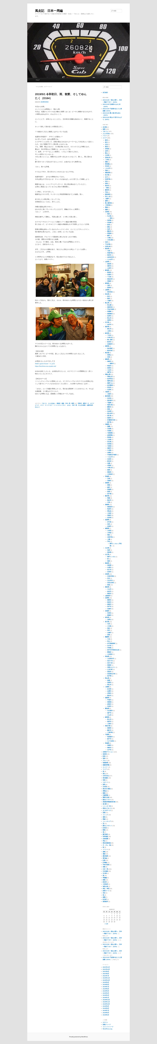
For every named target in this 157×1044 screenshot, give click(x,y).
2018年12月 (106, 999)
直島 (108, 634)
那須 (106, 146)
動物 (104, 830)
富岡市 (109, 287)
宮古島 (109, 441)
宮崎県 (107, 483)
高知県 (107, 656)
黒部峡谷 (110, 313)
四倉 (106, 170)
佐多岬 (109, 411)
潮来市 (109, 747)
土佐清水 (110, 654)
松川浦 (107, 175)
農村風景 (105, 856)
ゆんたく (37, 407)
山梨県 (107, 290)
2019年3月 (106, 995)
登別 (111, 218)
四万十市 (110, 661)
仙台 (106, 181)
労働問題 (105, 795)
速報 (104, 851)
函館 (106, 209)
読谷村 (109, 461)
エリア (105, 138)
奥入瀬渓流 (108, 203)
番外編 (105, 858)
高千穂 (109, 493)
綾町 (108, 487)
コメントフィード (108, 1026)
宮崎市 (109, 480)
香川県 (107, 621)
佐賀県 (107, 519)
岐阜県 (107, 333)
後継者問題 (106, 765)
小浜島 (109, 439)
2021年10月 (106, 969)
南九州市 (110, 413)
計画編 (105, 862)
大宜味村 (110, 474)
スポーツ (105, 782)
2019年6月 (106, 989)
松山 (108, 641)
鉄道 (104, 756)
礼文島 (109, 216)
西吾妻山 (107, 164)
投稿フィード (107, 1024)
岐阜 (106, 140)
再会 (104, 841)
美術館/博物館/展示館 (109, 802)
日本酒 (105, 786)
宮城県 (107, 476)
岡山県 (107, 678)
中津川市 (110, 337)
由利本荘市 (110, 257)
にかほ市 (110, 259)
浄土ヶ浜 (107, 196)
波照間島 (110, 435)
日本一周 (67, 403)
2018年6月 (106, 1012)
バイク (42, 405)
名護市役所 (90, 405)
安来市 (109, 572)
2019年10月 (106, 980)
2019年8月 (106, 984)
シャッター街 (107, 806)
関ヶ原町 (110, 339)
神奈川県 (107, 726)
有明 (108, 357)
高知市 (109, 671)
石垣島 (109, 428)
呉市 (108, 578)
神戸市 (109, 606)
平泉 (106, 192)
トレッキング (107, 821)
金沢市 (109, 324)
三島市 (109, 723)
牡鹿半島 (107, 179)
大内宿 (107, 155)
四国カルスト (111, 667)
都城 (108, 485)
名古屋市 (110, 710)
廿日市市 (110, 580)
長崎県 (107, 504)
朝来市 (109, 602)
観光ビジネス (107, 799)
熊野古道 (110, 381)
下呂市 (109, 335)
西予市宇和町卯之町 (113, 650)
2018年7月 (106, 1010)
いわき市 (107, 168)
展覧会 (105, 791)
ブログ (38, 80)
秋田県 (107, 248)
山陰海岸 (107, 595)
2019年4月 (106, 993)
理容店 (80, 403)
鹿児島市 (110, 400)
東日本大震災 (107, 789)
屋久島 (109, 415)
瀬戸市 (109, 713)
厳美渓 (107, 190)
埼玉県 (107, 294)
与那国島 (110, 433)
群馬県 (107, 283)
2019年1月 (106, 997)
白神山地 (107, 246)
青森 (106, 207)
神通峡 (109, 311)
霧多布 (109, 231)
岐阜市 (109, 342)
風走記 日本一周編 (49, 10)
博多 (108, 535)
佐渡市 (109, 274)
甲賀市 (109, 700)
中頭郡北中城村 (112, 454)
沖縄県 (107, 424)
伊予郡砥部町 (111, 643)
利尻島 (109, 220)
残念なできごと (107, 808)
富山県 (107, 303)
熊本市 (109, 500)
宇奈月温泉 (110, 309)
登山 (104, 773)
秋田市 (109, 255)
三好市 (109, 370)
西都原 (109, 489)
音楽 (104, 780)
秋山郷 (109, 305)
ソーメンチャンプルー (59, 405)
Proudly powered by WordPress (78, 1037)
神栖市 (109, 745)
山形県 (107, 261)
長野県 (107, 346)
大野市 (109, 331)
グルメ (105, 760)
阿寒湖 (109, 233)
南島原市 (110, 507)
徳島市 (109, 361)
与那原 (109, 446)
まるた (69, 405)
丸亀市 (109, 632)
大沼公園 (110, 240)
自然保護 (105, 838)
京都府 (107, 611)
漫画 (104, 817)
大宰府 (109, 533)
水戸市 (109, 749)
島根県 (107, 563)
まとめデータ (107, 810)
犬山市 (109, 715)
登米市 (107, 185)
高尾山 (109, 355)
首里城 (109, 444)
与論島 (109, 402)
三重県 (107, 687)
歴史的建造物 (107, 843)
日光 (106, 144)
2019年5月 (106, 991)
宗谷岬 (109, 222)
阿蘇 (108, 498)
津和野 (109, 565)
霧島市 (109, 407)
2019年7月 (106, 986)
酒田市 (109, 266)
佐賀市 (109, 526)
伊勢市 (109, 693)
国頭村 (58, 403)
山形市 (109, 268)
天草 (108, 502)
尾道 (108, 585)
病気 (104, 784)
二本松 (107, 159)
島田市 (109, 721)
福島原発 (107, 172)
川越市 (109, 300)
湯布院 (109, 552)
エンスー (105, 767)
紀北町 (109, 689)
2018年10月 (106, 1004)
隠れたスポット (107, 825)
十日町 (109, 276)
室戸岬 (109, 676)
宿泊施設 (105, 778)
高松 (108, 628)
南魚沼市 (110, 279)
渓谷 (104, 893)
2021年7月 (106, 976)
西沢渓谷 (110, 292)
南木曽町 (110, 348)
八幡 (108, 539)
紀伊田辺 (110, 378)
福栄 (108, 561)
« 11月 (106, 924)
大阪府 (107, 392)
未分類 (105, 127)
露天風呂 (105, 834)
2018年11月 (106, 1002)
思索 (104, 812)
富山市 (109, 318)
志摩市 (109, 691)
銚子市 (109, 739)
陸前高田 (107, 194)
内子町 (109, 645)
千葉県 (107, 734)
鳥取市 (109, 593)
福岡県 (107, 528)
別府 (108, 550)
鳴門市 (109, 372)
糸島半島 (110, 537)
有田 (108, 524)
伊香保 (107, 149)
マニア (105, 769)
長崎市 (109, 515)
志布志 (109, 398)
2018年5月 (106, 1015)
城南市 (109, 448)
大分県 (107, 548)
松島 (106, 183)
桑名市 (109, 695)
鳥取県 (107, 587)
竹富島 (109, 431)
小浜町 (109, 513)
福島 (106, 162)
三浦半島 (110, 732)
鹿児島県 (107, 396)
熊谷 (108, 298)
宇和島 (109, 648)
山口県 (107, 554)
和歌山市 (110, 376)
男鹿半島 (110, 253)
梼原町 (109, 665)
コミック (105, 815)
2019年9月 (106, 982)
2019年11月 (106, 978)
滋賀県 (107, 697)
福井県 (107, 326)
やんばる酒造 (81, 405)
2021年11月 (106, 967)
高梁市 (109, 682)
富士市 (109, 719)
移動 (104, 880)
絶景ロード (106, 890)
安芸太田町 (110, 582)
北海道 (107, 211)
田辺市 (109, 387)
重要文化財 (106, 797)
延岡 (108, 491)
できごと (44, 403)
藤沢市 (109, 730)
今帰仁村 (110, 467)
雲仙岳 (109, 511)
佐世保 (109, 517)
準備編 (105, 877)
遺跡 (104, 854)
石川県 (107, 322)
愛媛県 (107, 637)
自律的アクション (108, 752)
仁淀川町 (110, 669)
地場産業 (105, 762)
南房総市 (110, 736)
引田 (108, 624)
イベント (105, 849)
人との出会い (51, 403)
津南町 (109, 281)
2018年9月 (106, 1006)
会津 (106, 151)
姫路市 (109, 604)
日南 (108, 478)
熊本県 (107, 496)
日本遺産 (105, 871)
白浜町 (109, 389)
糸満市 (109, 452)
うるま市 (110, 457)
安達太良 (107, 157)
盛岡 (106, 201)
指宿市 (109, 418)
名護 (108, 463)
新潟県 (107, 270)
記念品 (105, 828)
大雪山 (109, 237)
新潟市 (109, 272)
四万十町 (110, 663)
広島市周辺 (110, 576)
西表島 (109, 437)
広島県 (107, 574)
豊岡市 (109, 600)
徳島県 (107, 359)
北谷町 (109, 459)
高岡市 (109, 320)
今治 (108, 639)
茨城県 (107, 743)
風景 (104, 129)
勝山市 (109, 329)
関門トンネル (111, 556)
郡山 (106, 153)
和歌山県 (107, 374)
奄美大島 (110, 405)
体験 (104, 867)
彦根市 (109, 704)
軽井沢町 (110, 350)
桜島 (108, 409)
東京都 (107, 352)
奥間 (72, 403)
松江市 (109, 569)
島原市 (109, 509)
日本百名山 (106, 775)
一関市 (107, 188)
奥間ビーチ (86, 403)
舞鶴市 (109, 615)
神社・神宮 (106, 888)
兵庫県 (107, 598)
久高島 (109, 450)
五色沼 (107, 166)
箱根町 (109, 728)
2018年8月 (106, 1008)
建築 (63, 403)
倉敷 (108, 680)
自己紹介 (105, 92)
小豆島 (109, 626)
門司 (108, 541)
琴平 (108, 630)
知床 (108, 229)
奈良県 (107, 617)
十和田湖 (107, 205)
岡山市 (109, 684)
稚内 (108, 214)
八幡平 (107, 198)
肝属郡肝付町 (111, 420)
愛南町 (109, 652)
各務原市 (110, 344)
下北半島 (107, 244)
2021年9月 (106, 971)
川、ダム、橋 (107, 845)
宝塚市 (109, 608)
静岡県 (107, 717)
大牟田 (109, 530)
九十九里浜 (110, 741)
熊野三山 (110, 383)
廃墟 (104, 819)
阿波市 (109, 366)
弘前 (106, 242)
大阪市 (109, 394)
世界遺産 (105, 836)
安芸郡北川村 (111, 674)
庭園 (104, 897)
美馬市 (109, 368)
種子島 (109, 422)
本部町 (109, 465)
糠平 (108, 235)
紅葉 (104, 860)
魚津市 (109, 316)
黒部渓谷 (110, 307)
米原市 (109, 706)
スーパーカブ (48, 405)
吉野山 (109, 619)
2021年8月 (106, 973)
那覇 (108, 426)
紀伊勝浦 (110, 385)
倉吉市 (109, 591)
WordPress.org (107, 1029)
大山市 (109, 589)
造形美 (105, 754)
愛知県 (107, 708)
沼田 (108, 285)
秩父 (106, 142)
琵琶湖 (109, 702)
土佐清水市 (110, 658)
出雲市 (109, 567)
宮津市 (109, 613)
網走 (108, 227)
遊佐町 (109, 264)
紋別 (108, 224)
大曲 (108, 251)
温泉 (104, 758)
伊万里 (109, 522)
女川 (106, 177)
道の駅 (105, 804)
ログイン (105, 1022)
